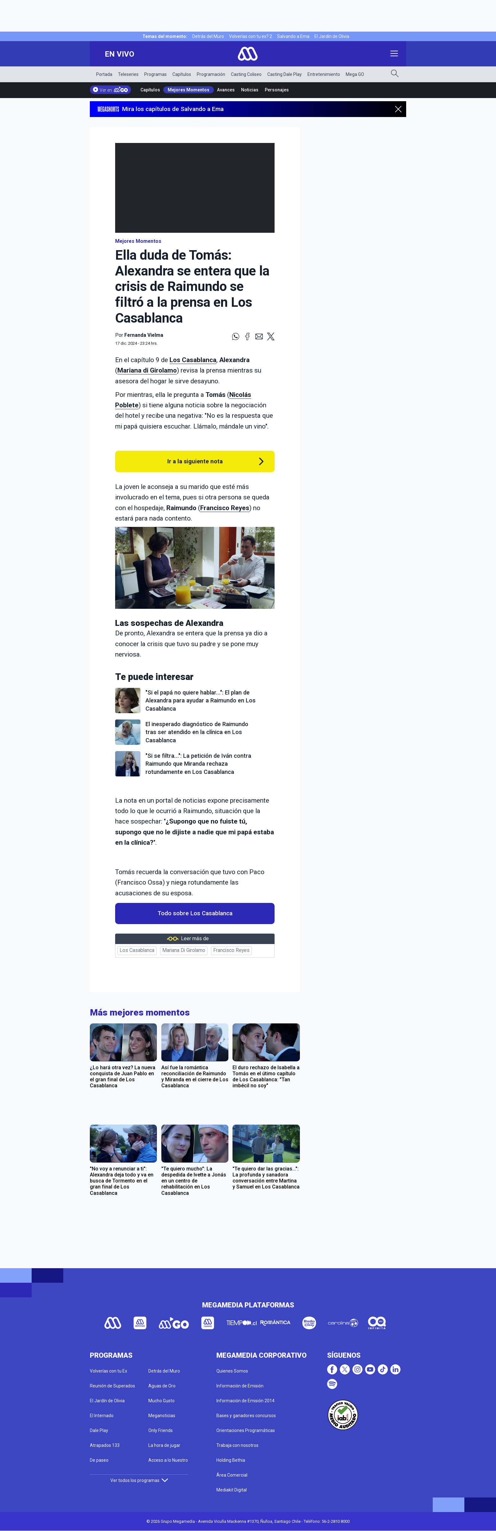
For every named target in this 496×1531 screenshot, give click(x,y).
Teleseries (128, 74)
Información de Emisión (240, 1385)
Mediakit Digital (231, 1489)
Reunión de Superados (112, 1385)
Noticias (249, 89)
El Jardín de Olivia (331, 36)
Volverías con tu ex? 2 (250, 36)
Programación (211, 74)
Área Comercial (231, 1475)
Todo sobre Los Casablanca (195, 913)
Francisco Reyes (224, 508)
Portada (104, 74)
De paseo (99, 1460)
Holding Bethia (230, 1460)
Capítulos (181, 74)
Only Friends (160, 1430)
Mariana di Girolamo (147, 370)
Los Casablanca (193, 360)
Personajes (277, 89)
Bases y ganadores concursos (246, 1415)
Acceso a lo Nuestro (168, 1460)
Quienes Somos (232, 1371)
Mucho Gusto (161, 1400)
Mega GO (355, 74)
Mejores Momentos (188, 89)
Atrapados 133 (105, 1445)
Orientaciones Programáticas (245, 1430)
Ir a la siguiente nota (195, 461)
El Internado (102, 1415)
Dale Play (99, 1430)
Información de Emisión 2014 (245, 1400)
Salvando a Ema (293, 36)
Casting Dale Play (284, 74)
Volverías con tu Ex (108, 1371)
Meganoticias (161, 1415)
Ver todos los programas (139, 1480)
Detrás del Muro (208, 36)
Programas (155, 74)
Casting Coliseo (246, 74)
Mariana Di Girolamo (183, 950)
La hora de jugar (164, 1445)
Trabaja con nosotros (237, 1445)
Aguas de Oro (162, 1385)
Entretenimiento (323, 74)
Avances (226, 89)
